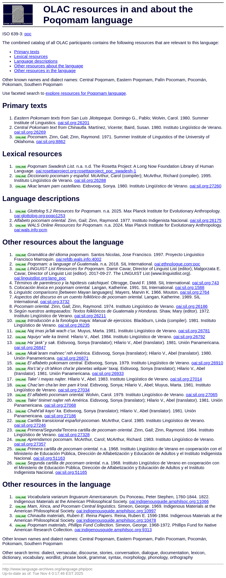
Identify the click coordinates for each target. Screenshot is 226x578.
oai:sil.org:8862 (50, 141)
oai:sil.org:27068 (60, 405)
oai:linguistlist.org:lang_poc (40, 278)
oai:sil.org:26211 (90, 315)
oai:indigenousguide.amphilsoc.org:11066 (169, 501)
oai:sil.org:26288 (90, 180)
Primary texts (26, 51)
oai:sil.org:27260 (206, 186)
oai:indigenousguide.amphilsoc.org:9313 (113, 529)
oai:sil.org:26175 (206, 220)
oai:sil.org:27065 (202, 394)
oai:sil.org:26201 (73, 122)
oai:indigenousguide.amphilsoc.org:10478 (116, 520)
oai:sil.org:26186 (192, 306)
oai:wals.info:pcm (30, 229)
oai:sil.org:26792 (189, 336)
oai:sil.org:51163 (49, 458)
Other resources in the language (45, 70)
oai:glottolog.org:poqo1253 (39, 215)
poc (27, 33)
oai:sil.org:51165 (71, 472)
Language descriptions (36, 61)
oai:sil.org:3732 (54, 301)
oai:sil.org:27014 (186, 379)
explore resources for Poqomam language (86, 93)
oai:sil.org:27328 (74, 434)
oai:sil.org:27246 (30, 425)
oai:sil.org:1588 (189, 287)
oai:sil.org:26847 (30, 347)
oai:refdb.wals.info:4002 (79, 259)
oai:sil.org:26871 (73, 358)
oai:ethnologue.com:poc (177, 264)
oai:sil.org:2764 (194, 292)
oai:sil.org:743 (205, 282)
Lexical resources (31, 56)
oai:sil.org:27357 (30, 444)
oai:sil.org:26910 (207, 363)
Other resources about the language (48, 66)
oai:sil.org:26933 (108, 373)
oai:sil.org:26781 (194, 330)
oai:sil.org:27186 (60, 415)
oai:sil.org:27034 (74, 390)
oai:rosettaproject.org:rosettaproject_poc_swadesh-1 (86, 171)
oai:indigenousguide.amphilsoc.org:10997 (116, 511)
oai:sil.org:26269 (30, 132)
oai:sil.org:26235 (74, 325)
